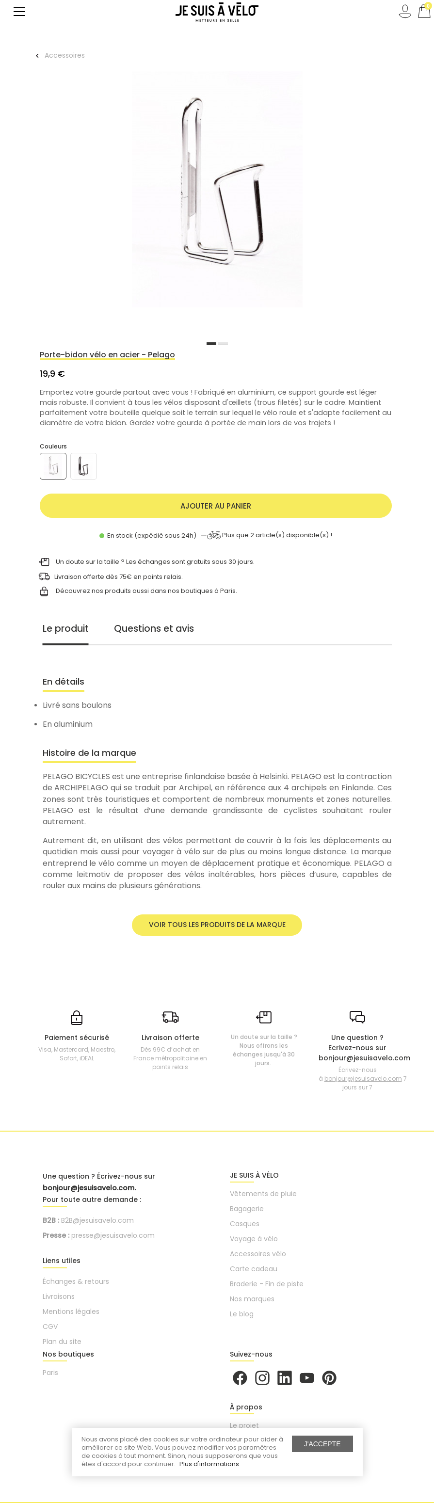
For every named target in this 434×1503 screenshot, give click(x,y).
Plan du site (62, 1341)
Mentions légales (71, 1311)
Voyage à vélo (254, 1239)
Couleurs (53, 446)
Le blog (242, 1314)
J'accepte (322, 1444)
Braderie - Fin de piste (267, 1284)
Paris (50, 1372)
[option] (217, 191)
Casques (244, 1224)
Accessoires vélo (258, 1254)
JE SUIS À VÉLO (254, 1175)
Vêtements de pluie (263, 1194)
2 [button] (223, 343)
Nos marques (252, 1299)
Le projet (244, 1425)
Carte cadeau (253, 1269)
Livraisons (59, 1296)
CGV (50, 1326)
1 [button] (211, 343)
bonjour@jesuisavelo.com (363, 1078)
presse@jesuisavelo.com (113, 1235)
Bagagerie (247, 1209)
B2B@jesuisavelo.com (97, 1220)
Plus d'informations (209, 1464)
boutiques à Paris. (209, 590)
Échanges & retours (76, 1281)
